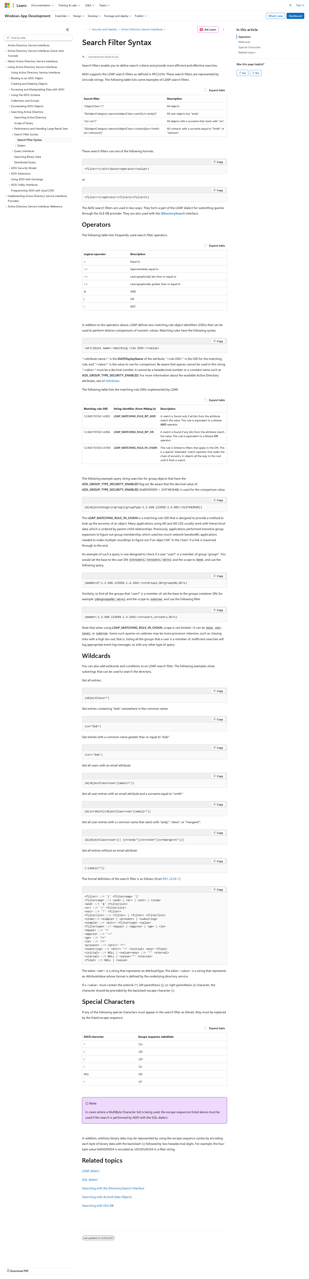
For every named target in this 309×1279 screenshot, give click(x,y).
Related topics (246, 52)
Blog (53, 1267)
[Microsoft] (7, 5)
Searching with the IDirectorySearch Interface (113, 1188)
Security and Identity (104, 29)
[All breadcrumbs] (85, 29)
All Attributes (110, 381)
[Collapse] (68, 29)
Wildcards (244, 42)
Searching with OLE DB (98, 1205)
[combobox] (39, 38)
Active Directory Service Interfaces (142, 29)
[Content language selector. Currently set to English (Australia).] (20, 1258)
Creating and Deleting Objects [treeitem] (29, 83)
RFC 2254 (169, 879)
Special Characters (249, 47)
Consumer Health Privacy (113, 1267)
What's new (275, 16)
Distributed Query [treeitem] (25, 162)
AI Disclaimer (12, 1267)
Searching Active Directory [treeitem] (30, 117)
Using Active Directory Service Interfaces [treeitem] (35, 72)
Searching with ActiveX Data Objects (107, 1197)
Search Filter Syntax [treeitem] (29, 140)
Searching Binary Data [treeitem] (27, 157)
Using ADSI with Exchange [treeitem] (27, 179)
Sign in (300, 5)
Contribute (70, 1267)
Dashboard (295, 16)
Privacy (86, 1267)
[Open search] (290, 5)
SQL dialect (90, 1179)
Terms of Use (144, 1267)
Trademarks (163, 1267)
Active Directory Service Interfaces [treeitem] (28, 45)
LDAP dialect (90, 1171)
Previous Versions (35, 1267)
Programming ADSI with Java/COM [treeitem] (32, 190)
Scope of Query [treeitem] (23, 123)
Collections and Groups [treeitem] (25, 100)
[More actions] (223, 29)
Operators (244, 37)
